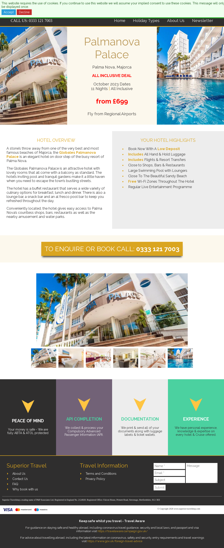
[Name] (169, 466)
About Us (175, 20)
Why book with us (25, 489)
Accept (9, 12)
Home (119, 20)
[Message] (201, 473)
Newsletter (202, 20)
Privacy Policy (95, 479)
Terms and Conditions (101, 473)
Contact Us (20, 479)
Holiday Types (146, 20)
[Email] (169, 473)
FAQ (15, 484)
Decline (24, 12)
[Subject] (169, 480)
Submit (159, 487)
